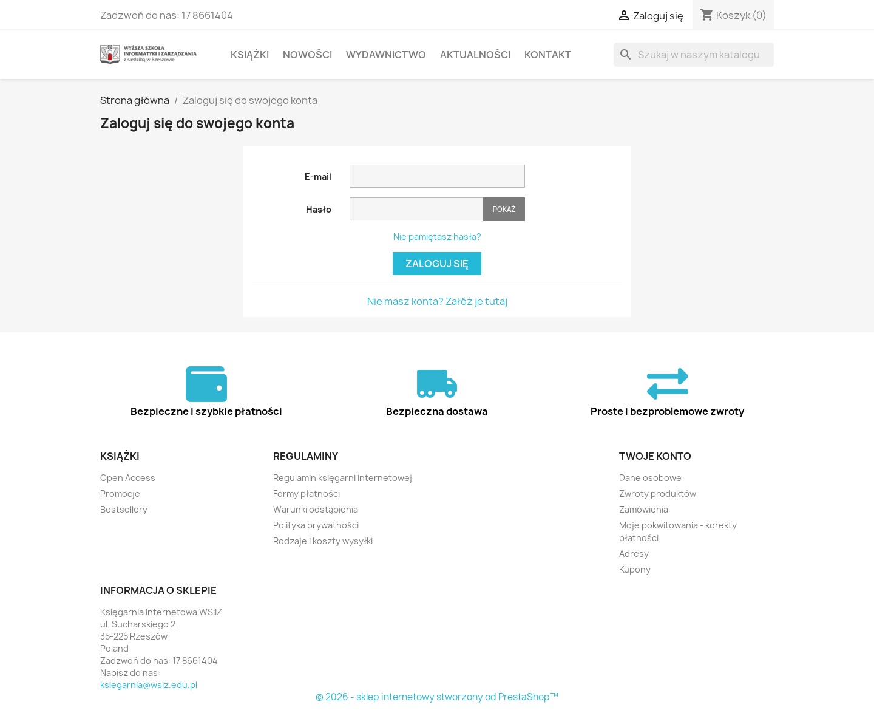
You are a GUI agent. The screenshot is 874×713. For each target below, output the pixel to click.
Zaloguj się (437, 263)
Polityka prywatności (316, 525)
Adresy (634, 553)
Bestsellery (123, 509)
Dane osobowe (650, 477)
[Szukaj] (694, 55)
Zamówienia (643, 509)
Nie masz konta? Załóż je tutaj (437, 301)
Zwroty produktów (657, 493)
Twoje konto (655, 456)
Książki (250, 54)
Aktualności (475, 54)
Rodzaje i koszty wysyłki (323, 541)
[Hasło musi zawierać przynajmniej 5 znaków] (416, 208)
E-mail (318, 176)
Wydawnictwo (386, 54)
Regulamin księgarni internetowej (342, 477)
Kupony (635, 569)
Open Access (127, 477)
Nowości (307, 54)
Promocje (120, 493)
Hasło (318, 209)
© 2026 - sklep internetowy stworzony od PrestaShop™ (437, 697)
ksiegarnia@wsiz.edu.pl (148, 685)
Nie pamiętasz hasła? (437, 236)
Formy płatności (306, 493)
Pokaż (504, 209)
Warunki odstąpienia (315, 509)
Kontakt (547, 54)
